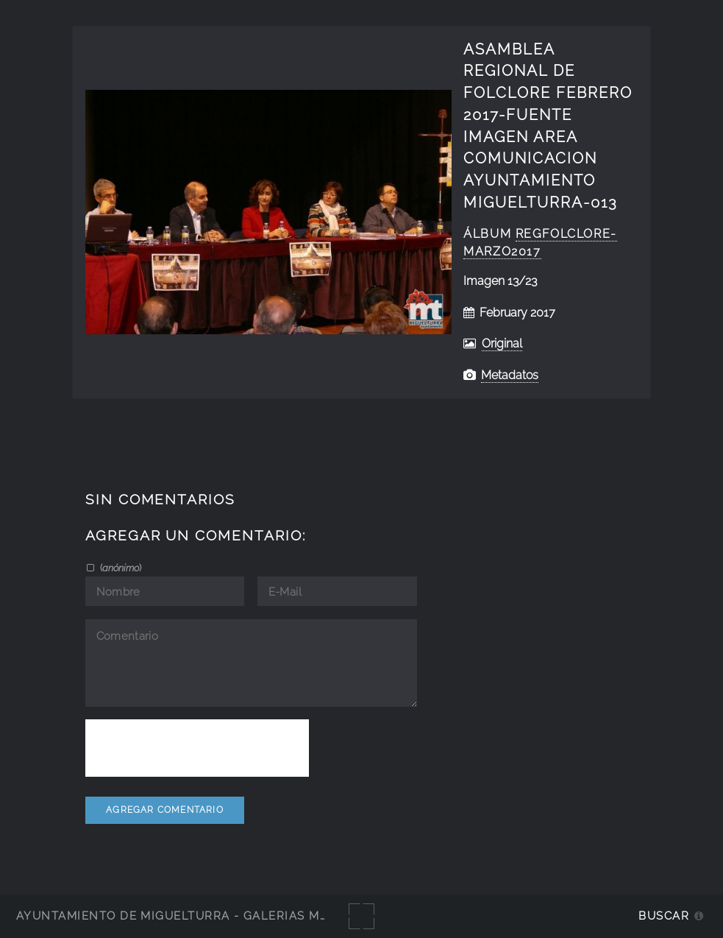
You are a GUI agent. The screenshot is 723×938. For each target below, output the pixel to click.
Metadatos (509, 375)
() (119, 568)
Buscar (663, 915)
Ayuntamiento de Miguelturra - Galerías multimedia (201, 915)
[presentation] (197, 748)
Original (502, 343)
